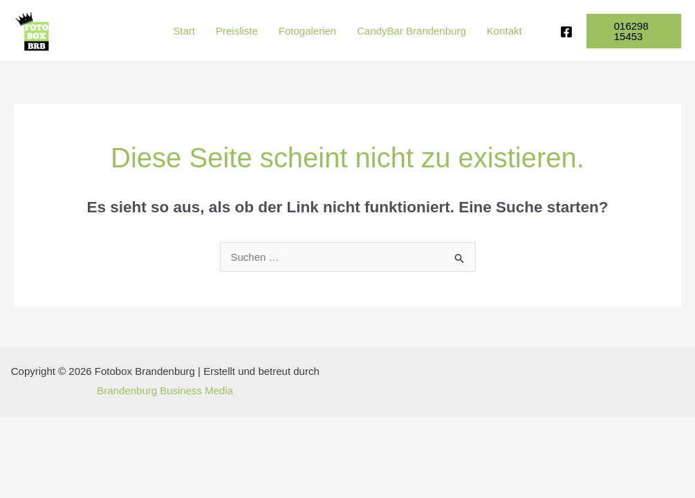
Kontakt (504, 31)
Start (184, 31)
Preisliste (237, 31)
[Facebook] (566, 32)
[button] (633, 31)
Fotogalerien (307, 31)
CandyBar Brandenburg (411, 31)
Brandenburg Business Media (165, 390)
